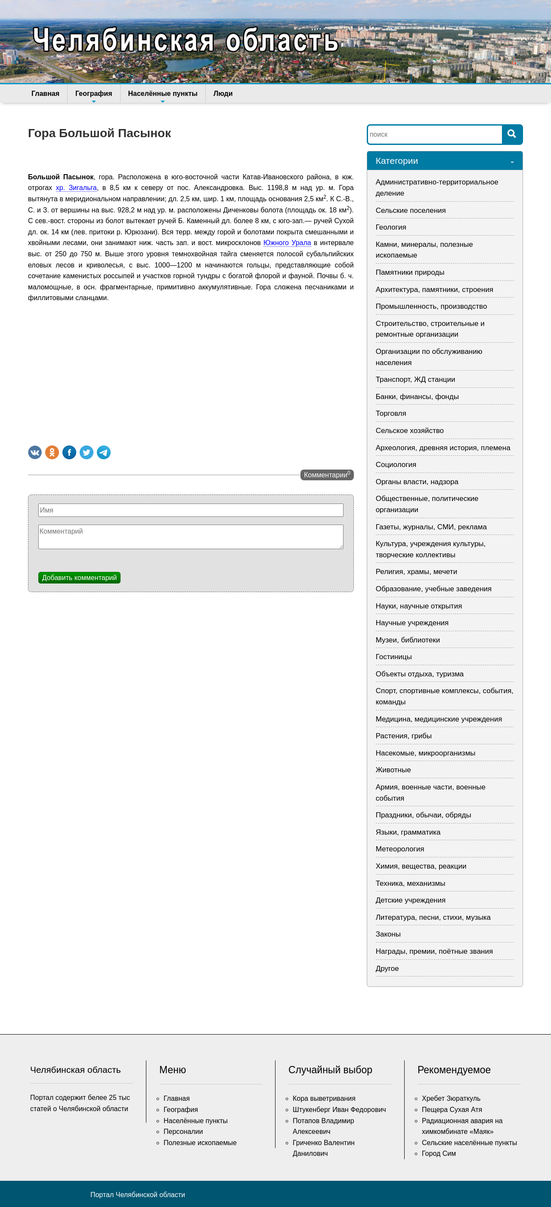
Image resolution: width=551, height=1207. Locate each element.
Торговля (391, 413)
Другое (387, 968)
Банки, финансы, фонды (417, 397)
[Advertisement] (191, 372)
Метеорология (400, 849)
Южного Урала (287, 242)
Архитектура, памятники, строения (434, 290)
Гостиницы (394, 657)
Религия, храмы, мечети (417, 572)
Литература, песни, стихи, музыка (433, 917)
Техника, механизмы (411, 883)
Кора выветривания (324, 1098)
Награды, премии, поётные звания (434, 951)
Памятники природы (410, 272)
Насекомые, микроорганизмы (426, 753)
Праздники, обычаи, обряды (423, 815)
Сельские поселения (411, 210)
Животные (393, 770)
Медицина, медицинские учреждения (439, 719)
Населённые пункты (163, 96)
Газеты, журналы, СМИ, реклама (431, 527)
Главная (45, 93)
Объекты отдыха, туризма (420, 674)
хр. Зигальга (76, 187)
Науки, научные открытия (419, 606)
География (93, 96)
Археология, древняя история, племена (443, 448)
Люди (223, 93)
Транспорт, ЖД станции (415, 379)
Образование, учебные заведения (434, 589)
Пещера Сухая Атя (452, 1109)
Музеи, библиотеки (408, 640)
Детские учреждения (411, 900)
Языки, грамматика (408, 832)
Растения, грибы (404, 736)
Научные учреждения (412, 623)
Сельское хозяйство (410, 431)
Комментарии (327, 474)
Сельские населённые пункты (469, 1142)
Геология (391, 227)
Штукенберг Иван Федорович (339, 1109)
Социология (396, 465)
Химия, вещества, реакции (421, 866)
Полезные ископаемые (200, 1142)
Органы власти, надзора (417, 482)
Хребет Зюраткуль (451, 1098)
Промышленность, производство (431, 306)
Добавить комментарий (79, 577)
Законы (388, 934)
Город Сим (439, 1153)
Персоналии (183, 1131)
